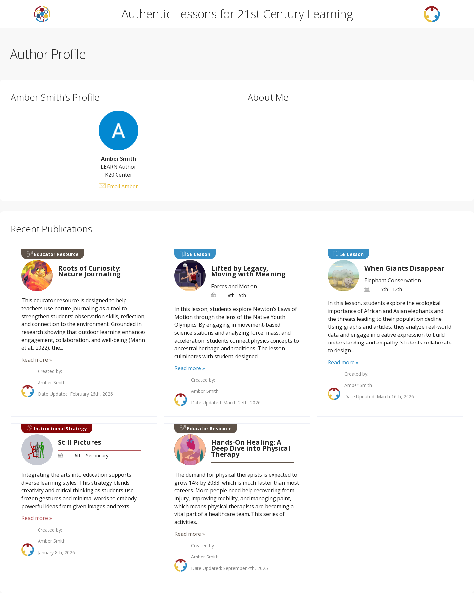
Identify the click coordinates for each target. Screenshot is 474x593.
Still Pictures (79, 442)
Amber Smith (52, 383)
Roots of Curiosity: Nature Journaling (89, 271)
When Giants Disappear (404, 268)
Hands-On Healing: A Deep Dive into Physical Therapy (250, 448)
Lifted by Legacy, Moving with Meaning (248, 271)
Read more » (36, 360)
